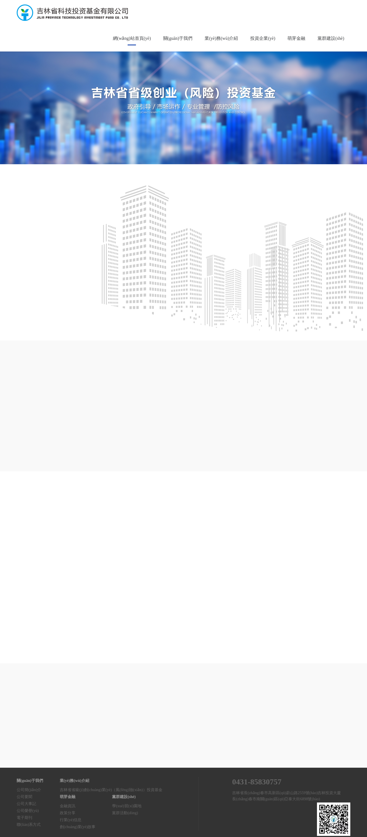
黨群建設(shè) (331, 38)
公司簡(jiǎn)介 (29, 790)
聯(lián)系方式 (29, 825)
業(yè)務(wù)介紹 (221, 38)
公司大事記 (26, 804)
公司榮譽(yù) (28, 811)
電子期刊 (24, 818)
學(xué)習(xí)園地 (127, 806)
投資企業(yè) (262, 38)
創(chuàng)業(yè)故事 (77, 827)
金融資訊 (67, 806)
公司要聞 (24, 797)
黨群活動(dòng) (125, 813)
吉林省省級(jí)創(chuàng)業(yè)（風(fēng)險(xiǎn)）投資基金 (111, 790)
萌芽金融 (296, 38)
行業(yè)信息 (71, 820)
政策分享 (67, 813)
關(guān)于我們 (178, 38)
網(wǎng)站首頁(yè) (132, 38)
